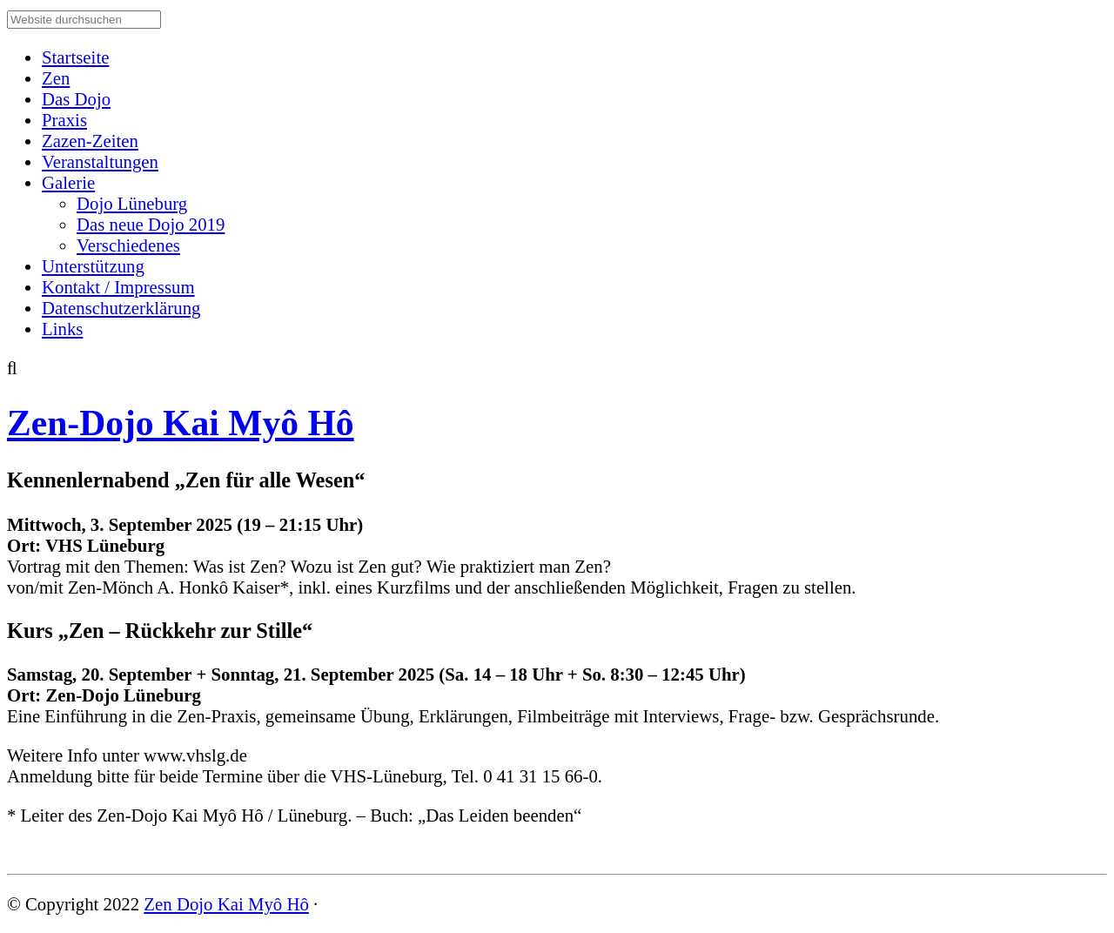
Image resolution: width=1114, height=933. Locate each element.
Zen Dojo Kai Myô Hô (226, 904)
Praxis (64, 120)
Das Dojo (76, 99)
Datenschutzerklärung (121, 308)
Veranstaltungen (100, 161)
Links (62, 329)
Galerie (68, 182)
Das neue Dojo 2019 (151, 224)
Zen (56, 78)
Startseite (75, 57)
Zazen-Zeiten (90, 141)
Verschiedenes (128, 245)
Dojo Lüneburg (132, 203)
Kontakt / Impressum (118, 287)
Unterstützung (93, 266)
